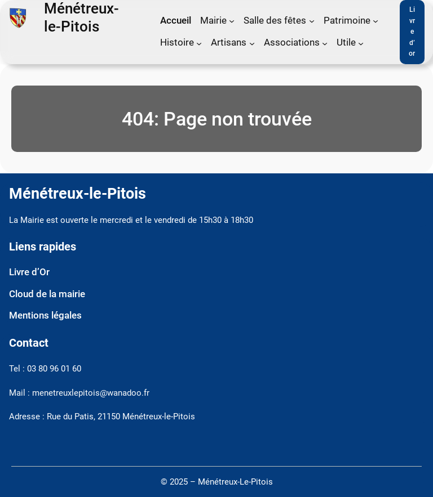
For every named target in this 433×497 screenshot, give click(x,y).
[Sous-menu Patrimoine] (375, 21)
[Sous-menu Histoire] (199, 43)
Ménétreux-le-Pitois (81, 17)
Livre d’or (412, 31)
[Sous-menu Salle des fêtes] (312, 21)
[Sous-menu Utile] (361, 43)
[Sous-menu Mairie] (232, 21)
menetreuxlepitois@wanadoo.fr (90, 393)
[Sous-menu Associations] (325, 43)
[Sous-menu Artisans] (252, 43)
